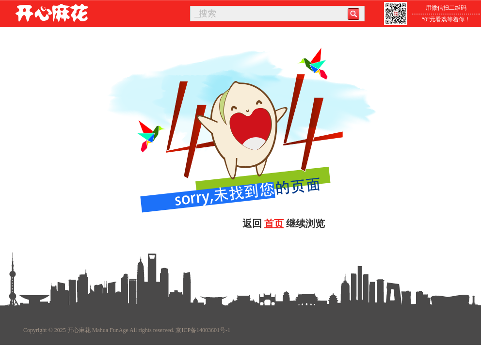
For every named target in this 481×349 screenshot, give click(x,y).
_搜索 (205, 13)
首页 (274, 223)
